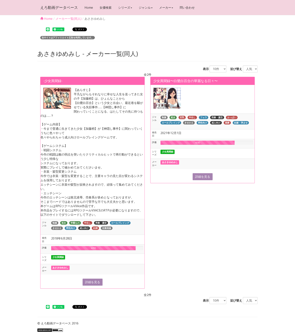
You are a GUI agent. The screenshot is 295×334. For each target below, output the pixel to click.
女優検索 (106, 7)
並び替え (234, 69)
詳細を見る (92, 282)
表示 (204, 69)
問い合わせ (187, 7)
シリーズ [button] (125, 7)
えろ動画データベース (59, 7)
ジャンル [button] (146, 7)
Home (88, 7)
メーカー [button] (166, 7)
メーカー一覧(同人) (68, 19)
